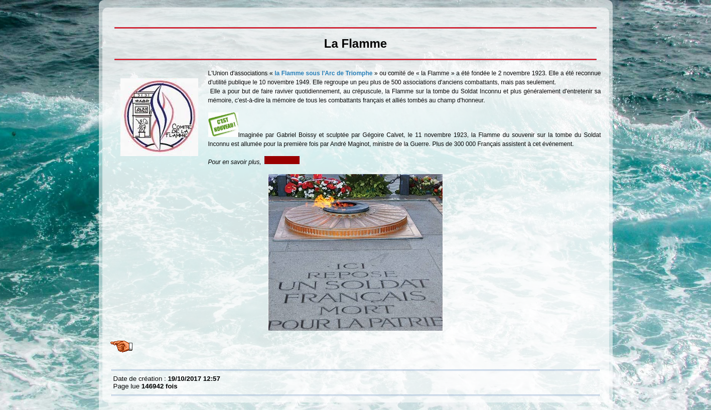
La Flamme (116, 15)
